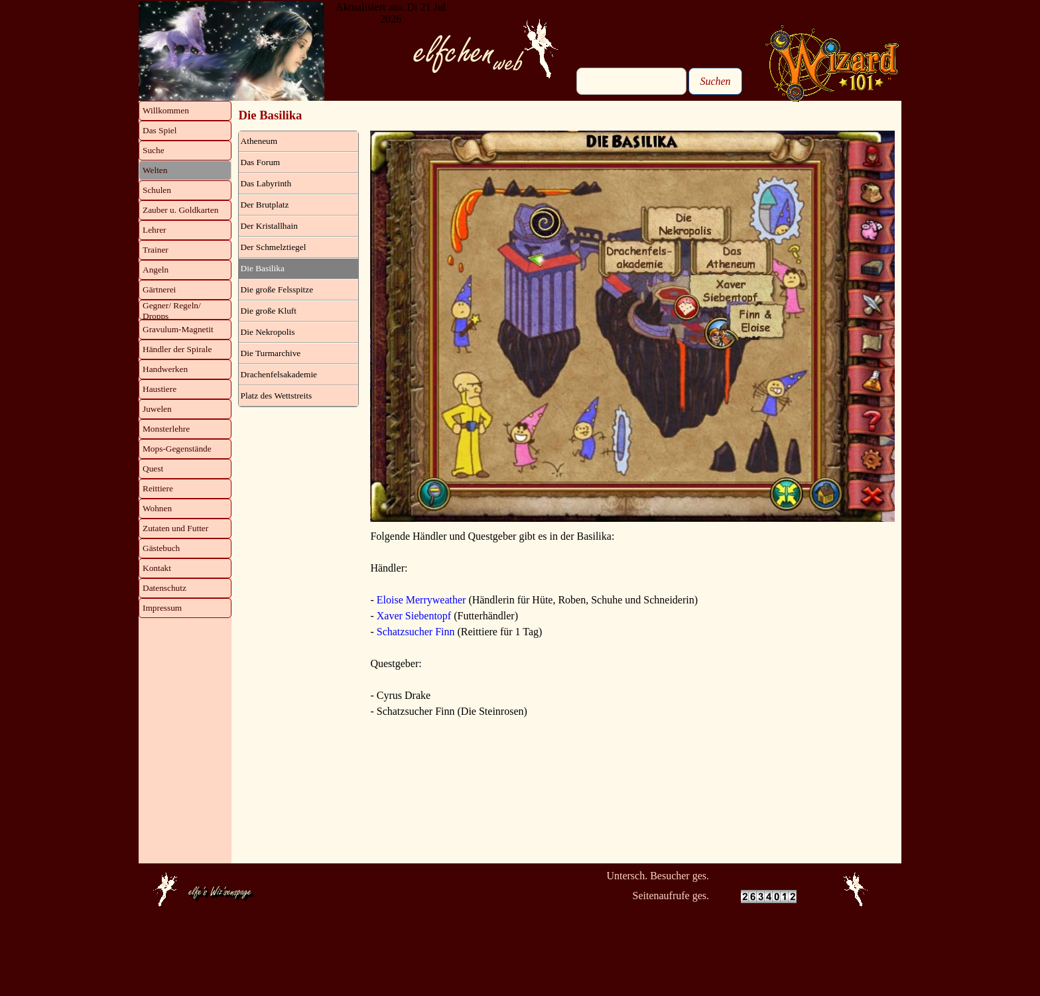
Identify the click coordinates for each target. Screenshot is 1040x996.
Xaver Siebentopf (414, 615)
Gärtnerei (159, 289)
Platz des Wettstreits (276, 396)
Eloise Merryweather (421, 599)
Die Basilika (263, 268)
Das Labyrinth (266, 183)
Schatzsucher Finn (416, 631)
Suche (153, 150)
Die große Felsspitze (277, 289)
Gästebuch (161, 548)
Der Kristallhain (269, 226)
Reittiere (158, 488)
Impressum (162, 608)
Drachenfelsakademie (279, 374)
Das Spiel (159, 130)
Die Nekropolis (268, 332)
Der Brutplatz (265, 205)
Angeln (155, 270)
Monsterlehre (166, 429)
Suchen (715, 81)
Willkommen (166, 110)
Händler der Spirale (177, 349)
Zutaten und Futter (175, 528)
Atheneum (259, 141)
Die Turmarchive (271, 353)
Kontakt (157, 568)
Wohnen (157, 508)
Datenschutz (164, 588)
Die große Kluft (268, 311)
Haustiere (159, 389)
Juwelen (157, 409)
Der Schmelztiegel (273, 247)
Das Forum (261, 162)
